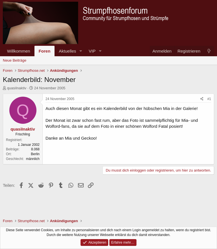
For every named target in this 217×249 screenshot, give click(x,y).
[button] (80, 51)
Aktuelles (67, 51)
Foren (45, 51)
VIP (92, 51)
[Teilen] (201, 99)
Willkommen (18, 51)
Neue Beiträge (14, 60)
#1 (209, 99)
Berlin (35, 154)
